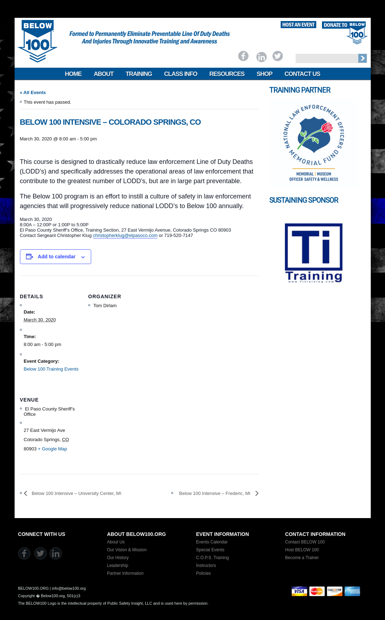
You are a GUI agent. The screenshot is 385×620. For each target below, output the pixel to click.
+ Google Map (52, 448)
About (103, 74)
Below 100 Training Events (51, 369)
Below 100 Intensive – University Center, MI (76, 493)
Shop (264, 74)
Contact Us (302, 74)
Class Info (180, 74)
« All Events (33, 92)
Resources (227, 74)
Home (73, 74)
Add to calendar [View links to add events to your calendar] (57, 256)
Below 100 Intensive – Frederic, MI (215, 493)
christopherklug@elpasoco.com (125, 235)
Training (139, 74)
